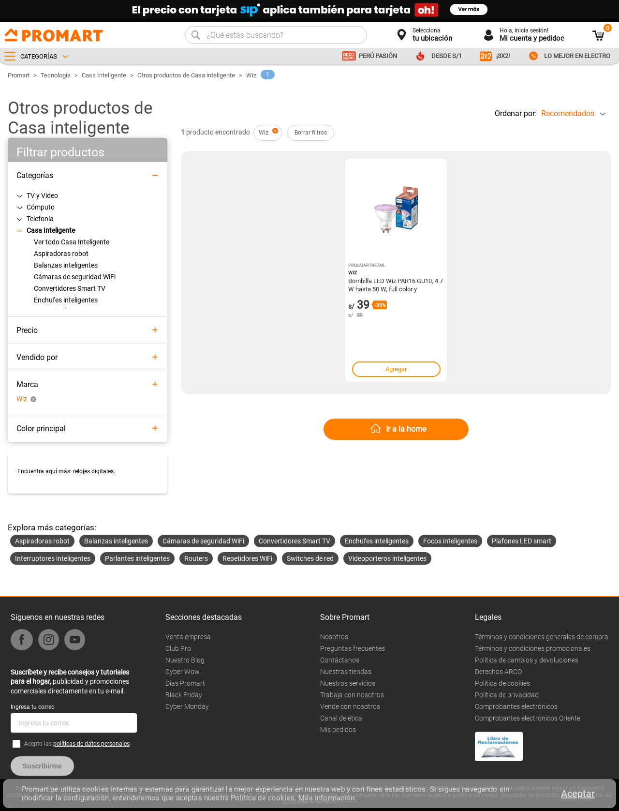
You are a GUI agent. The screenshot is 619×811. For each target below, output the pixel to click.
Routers (196, 558)
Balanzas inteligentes (116, 541)
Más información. (327, 798)
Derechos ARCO (498, 672)
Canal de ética (341, 718)
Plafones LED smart (521, 541)
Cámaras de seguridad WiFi (203, 541)
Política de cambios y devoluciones (526, 660)
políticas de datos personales (91, 743)
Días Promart (185, 683)
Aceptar (578, 793)
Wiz (251, 75)
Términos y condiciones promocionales (532, 648)
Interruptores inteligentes (52, 558)
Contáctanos (339, 660)
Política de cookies (502, 683)
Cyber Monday (187, 706)
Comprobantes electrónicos (516, 706)
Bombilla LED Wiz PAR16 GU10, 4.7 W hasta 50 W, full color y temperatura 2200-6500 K (395, 284)
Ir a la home (406, 429)
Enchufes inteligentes (377, 541)
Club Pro (178, 648)
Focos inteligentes (450, 541)
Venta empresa (188, 637)
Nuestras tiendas (345, 672)
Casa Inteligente (104, 75)
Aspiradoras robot (42, 541)
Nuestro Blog (185, 660)
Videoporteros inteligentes (387, 558)
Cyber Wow (182, 672)
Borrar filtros (311, 132)
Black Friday (183, 695)
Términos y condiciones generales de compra (541, 637)
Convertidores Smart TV (294, 541)
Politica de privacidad (507, 695)
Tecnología (56, 75)
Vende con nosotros (350, 706)
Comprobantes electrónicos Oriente (527, 718)
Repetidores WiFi (247, 558)
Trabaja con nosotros (352, 695)
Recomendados (567, 113)
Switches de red (310, 558)
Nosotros (334, 637)
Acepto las (77, 743)
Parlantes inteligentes (137, 558)
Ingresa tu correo (33, 707)
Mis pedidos (338, 730)
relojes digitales (93, 471)
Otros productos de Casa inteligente (186, 75)
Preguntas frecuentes (352, 648)
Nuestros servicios (347, 683)
